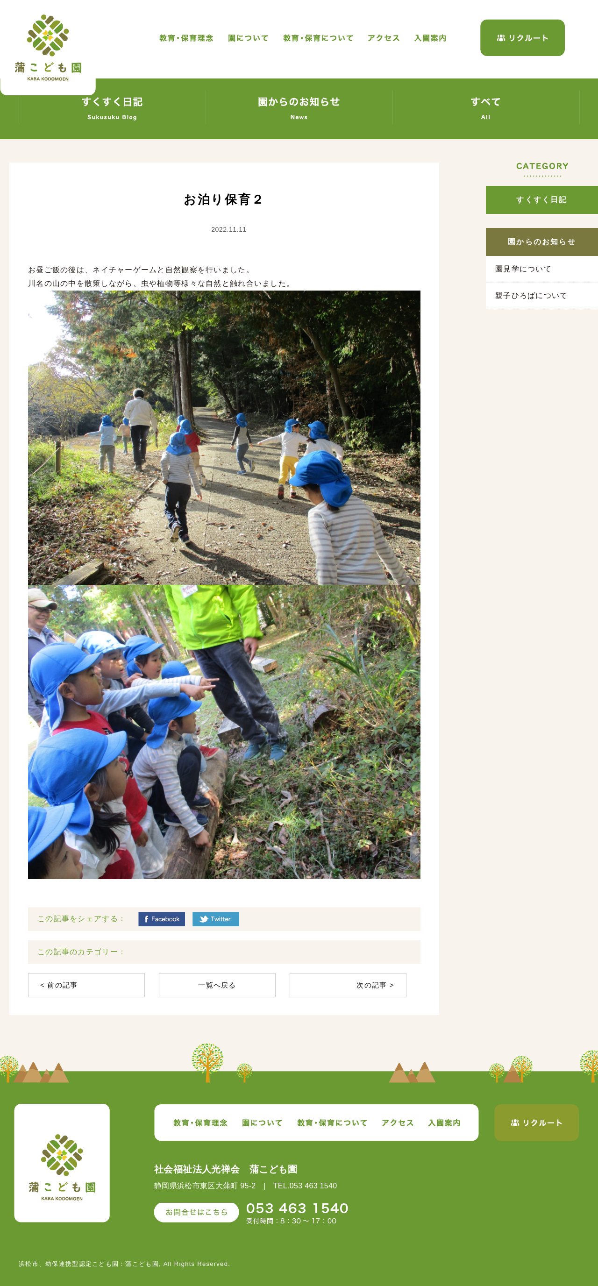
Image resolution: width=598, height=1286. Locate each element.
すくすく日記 (541, 200)
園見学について (523, 269)
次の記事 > (375, 985)
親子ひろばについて (531, 295)
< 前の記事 (59, 985)
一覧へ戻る (217, 985)
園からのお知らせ (542, 242)
